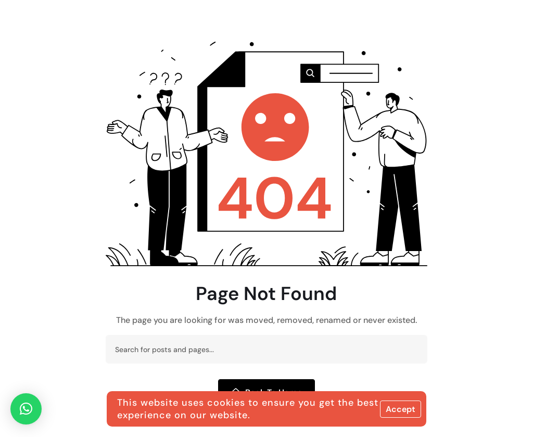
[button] (26, 408)
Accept (400, 409)
